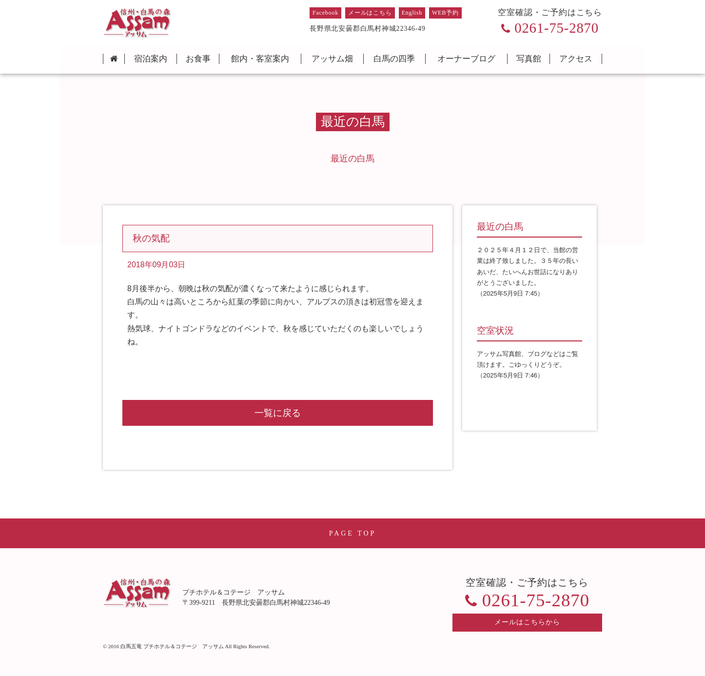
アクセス (575, 58)
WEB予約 (445, 12)
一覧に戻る (278, 413)
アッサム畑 (332, 58)
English (412, 12)
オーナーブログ (466, 58)
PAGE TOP (352, 533)
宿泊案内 (150, 58)
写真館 (528, 58)
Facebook (325, 12)
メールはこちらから (527, 622)
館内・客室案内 (260, 58)
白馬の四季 (394, 58)
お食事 (198, 58)
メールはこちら (370, 12)
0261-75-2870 (556, 28)
